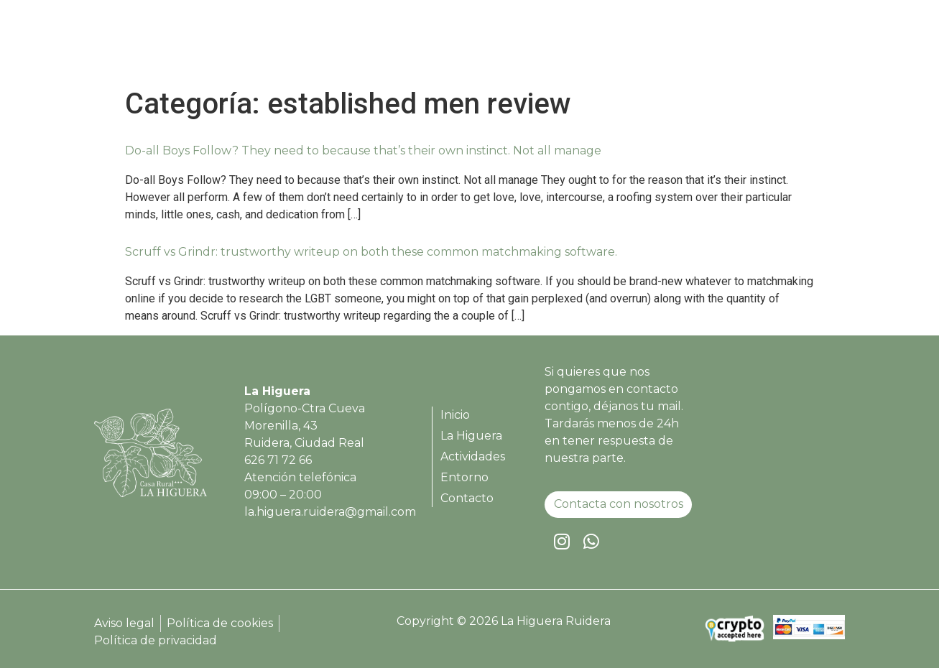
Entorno (726, 45)
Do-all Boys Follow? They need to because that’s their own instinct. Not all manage (363, 150)
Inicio (488, 45)
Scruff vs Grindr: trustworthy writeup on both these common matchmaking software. (371, 252)
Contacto (800, 45)
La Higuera (557, 45)
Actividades (646, 45)
